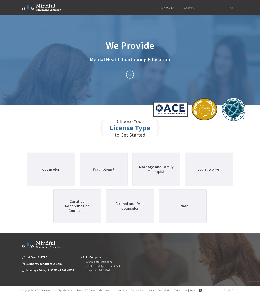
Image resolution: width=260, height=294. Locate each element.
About (151, 290)
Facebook (200, 290)
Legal (192, 290)
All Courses (104, 290)
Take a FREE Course (86, 290)
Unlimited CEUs (119, 290)
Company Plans (137, 290)
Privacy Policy (164, 290)
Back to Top (229, 290)
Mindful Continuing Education (41, 7)
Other (183, 206)
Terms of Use (180, 290)
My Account (168, 10)
